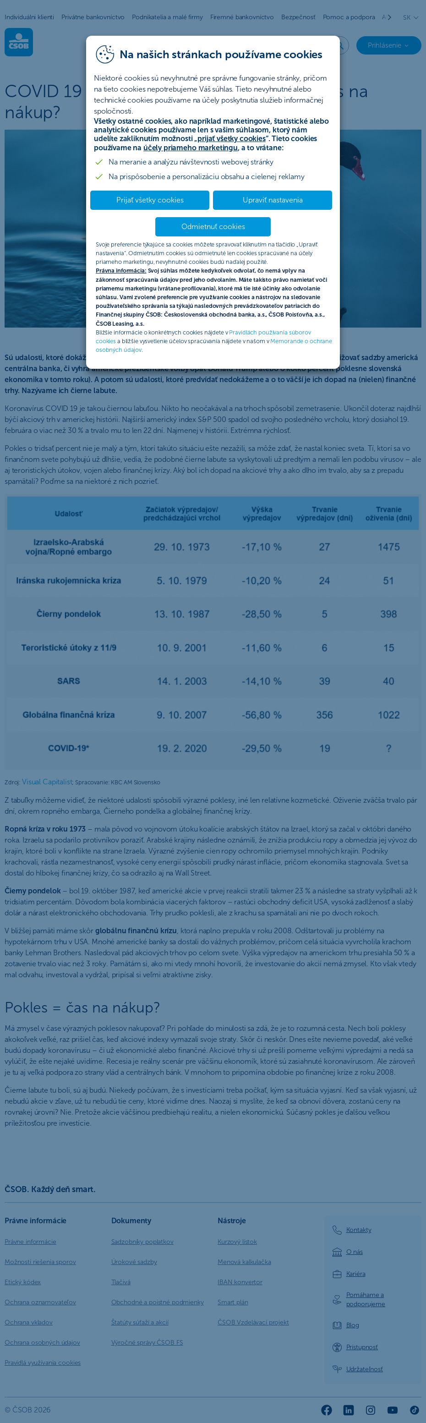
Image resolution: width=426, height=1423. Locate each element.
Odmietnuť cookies (213, 226)
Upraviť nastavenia (273, 200)
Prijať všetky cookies (150, 200)
